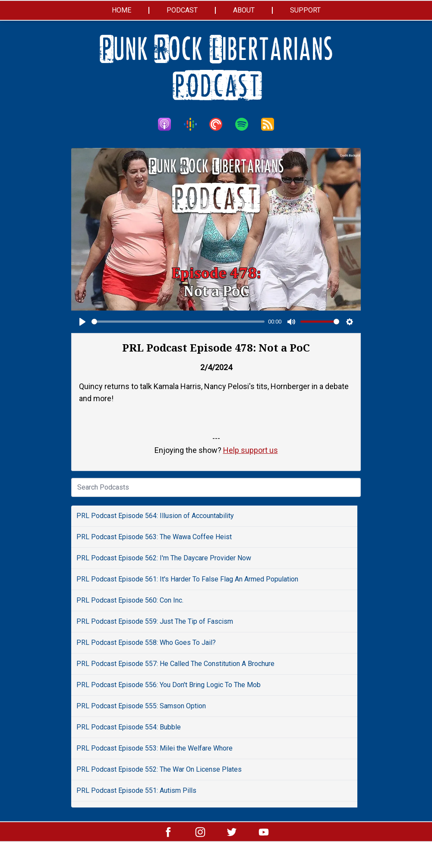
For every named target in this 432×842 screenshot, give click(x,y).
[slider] (178, 321)
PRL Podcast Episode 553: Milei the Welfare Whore (154, 748)
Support (305, 10)
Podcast (182, 10)
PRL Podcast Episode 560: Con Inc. (129, 600)
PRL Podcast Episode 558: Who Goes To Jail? (146, 642)
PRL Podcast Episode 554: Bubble (128, 727)
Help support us (250, 450)
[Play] (82, 322)
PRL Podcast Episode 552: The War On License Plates (159, 769)
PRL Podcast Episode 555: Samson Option (141, 706)
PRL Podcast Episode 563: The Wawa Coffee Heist (154, 537)
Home (121, 10)
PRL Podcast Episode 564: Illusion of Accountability (155, 516)
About (244, 10)
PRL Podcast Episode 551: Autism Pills (136, 790)
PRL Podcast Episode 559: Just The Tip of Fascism (154, 621)
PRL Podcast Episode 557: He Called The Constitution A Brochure (175, 664)
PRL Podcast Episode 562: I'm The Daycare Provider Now (163, 558)
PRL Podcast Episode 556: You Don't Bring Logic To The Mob (168, 685)
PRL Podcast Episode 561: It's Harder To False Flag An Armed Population (187, 579)
